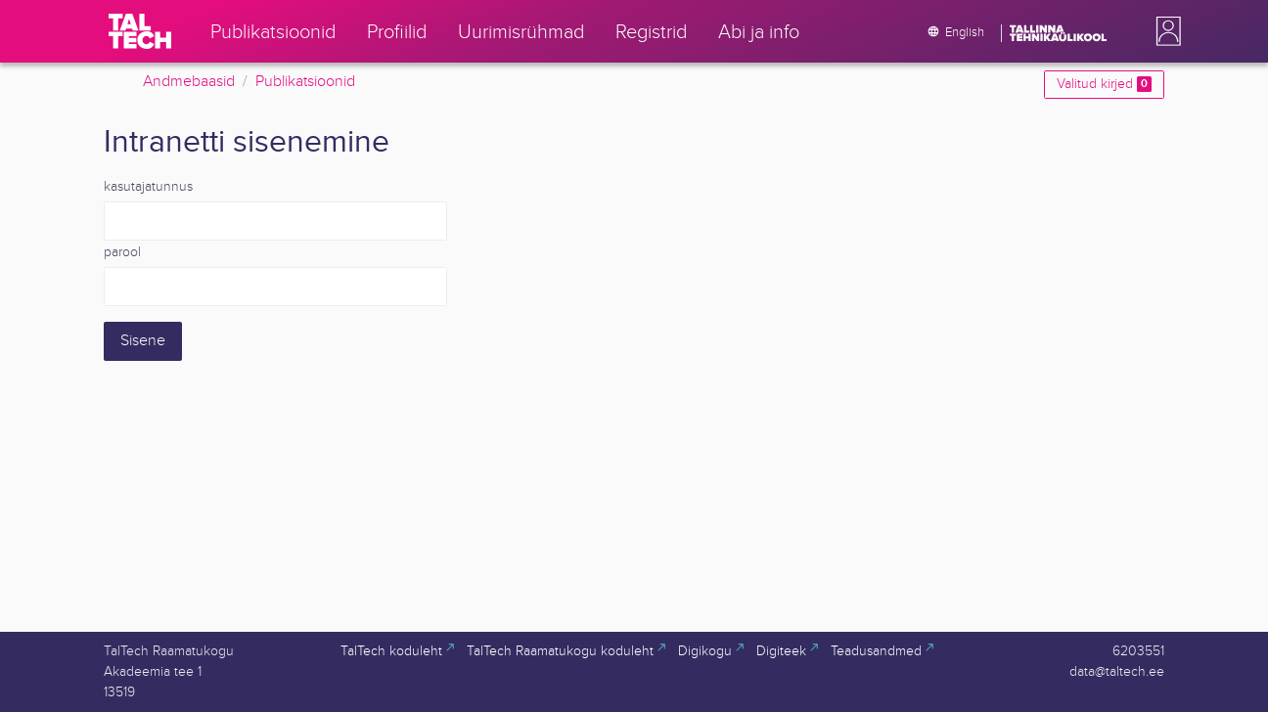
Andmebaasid (189, 81)
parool (122, 252)
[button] (1164, 31)
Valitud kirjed (1104, 84)
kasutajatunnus (148, 187)
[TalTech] (140, 31)
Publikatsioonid (305, 81)
